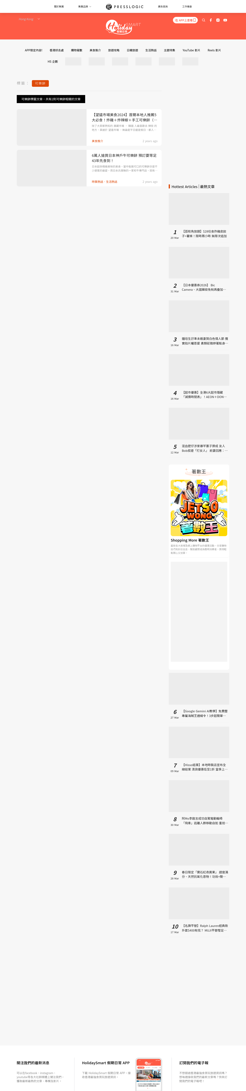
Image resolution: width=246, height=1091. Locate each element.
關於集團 (59, 6)
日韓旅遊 (132, 50)
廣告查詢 (163, 6)
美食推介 (95, 50)
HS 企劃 (53, 61)
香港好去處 (57, 50)
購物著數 (76, 50)
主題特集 (169, 50)
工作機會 (187, 6)
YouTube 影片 (191, 50)
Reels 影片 (214, 50)
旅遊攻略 (113, 50)
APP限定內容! (33, 50)
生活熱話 (151, 50)
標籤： (23, 83)
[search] (203, 20)
